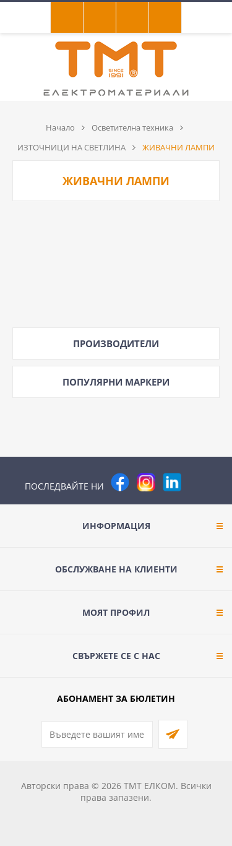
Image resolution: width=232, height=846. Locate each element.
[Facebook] (120, 482)
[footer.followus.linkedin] (172, 482)
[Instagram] (146, 482)
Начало (60, 127)
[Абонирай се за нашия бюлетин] (97, 734)
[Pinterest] (198, 482)
